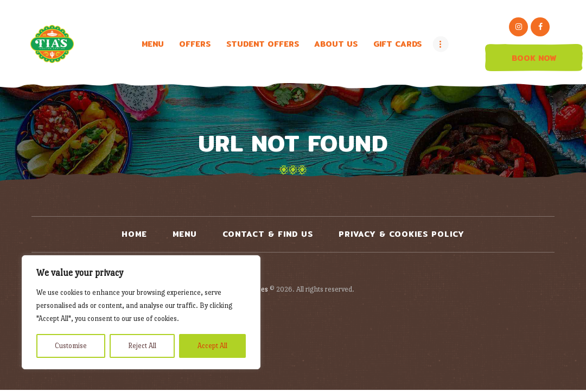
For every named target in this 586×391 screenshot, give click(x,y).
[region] (141, 312)
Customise (71, 346)
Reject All (142, 346)
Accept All (212, 346)
